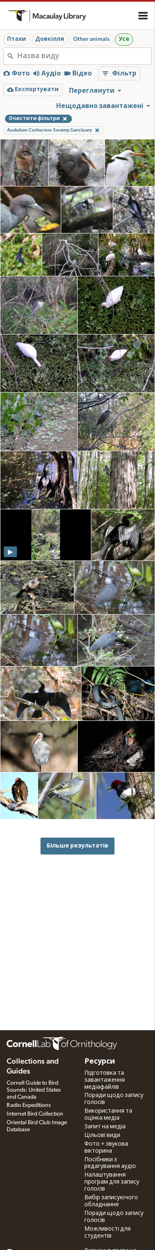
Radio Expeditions (29, 1105)
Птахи (16, 39)
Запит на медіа (105, 1127)
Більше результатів (77, 846)
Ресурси (99, 1061)
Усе (124, 39)
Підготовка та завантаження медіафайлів (104, 1080)
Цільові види (102, 1135)
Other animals (91, 39)
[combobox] (84, 56)
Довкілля (49, 39)
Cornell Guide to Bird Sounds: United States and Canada (34, 1090)
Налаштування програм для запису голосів (111, 1182)
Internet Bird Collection (35, 1114)
